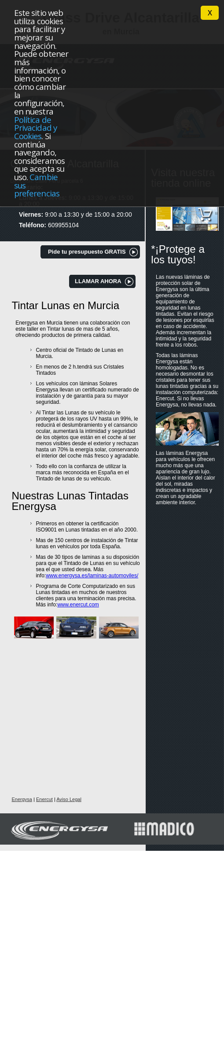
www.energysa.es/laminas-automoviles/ (92, 575)
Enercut (44, 799)
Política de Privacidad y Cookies (35, 127)
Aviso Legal (68, 799)
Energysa (21, 799)
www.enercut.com (78, 605)
